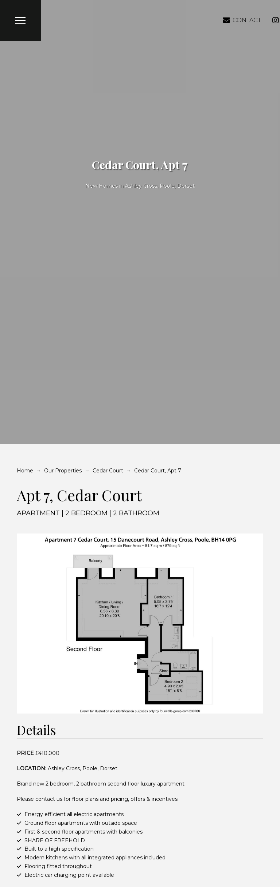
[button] (20, 20)
